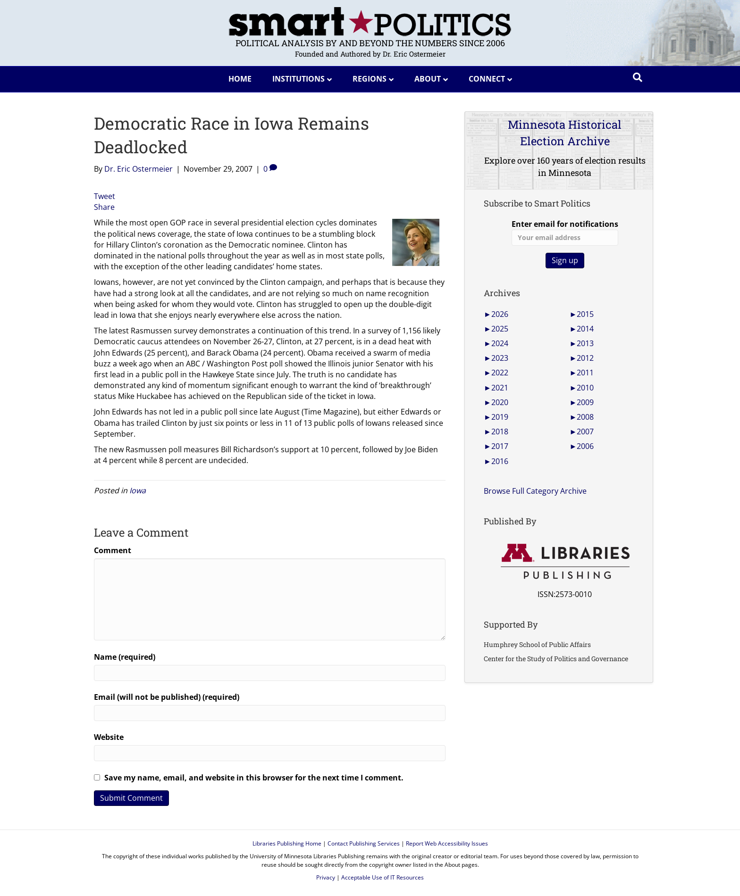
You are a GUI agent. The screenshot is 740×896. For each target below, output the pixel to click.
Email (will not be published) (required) (166, 697)
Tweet (104, 196)
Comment (112, 550)
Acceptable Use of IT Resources (382, 877)
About (427, 79)
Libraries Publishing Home (286, 843)
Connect (487, 79)
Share (104, 207)
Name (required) (124, 657)
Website (109, 737)
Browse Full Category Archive (535, 491)
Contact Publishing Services (364, 843)
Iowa (137, 490)
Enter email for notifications (565, 232)
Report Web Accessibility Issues (447, 843)
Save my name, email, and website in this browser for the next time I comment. (254, 777)
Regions (370, 79)
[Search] (637, 77)
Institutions (298, 79)
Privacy (325, 877)
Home (240, 79)
